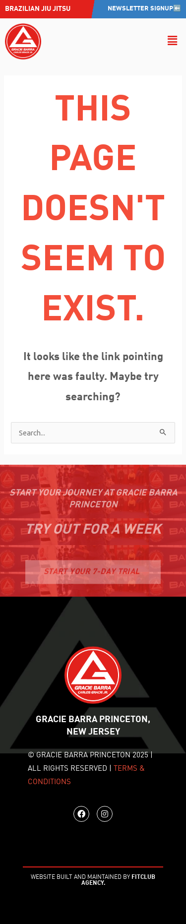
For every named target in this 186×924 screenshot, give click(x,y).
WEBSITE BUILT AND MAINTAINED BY (93, 880)
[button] (172, 41)
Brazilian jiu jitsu (37, 8)
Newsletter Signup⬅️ (144, 8)
